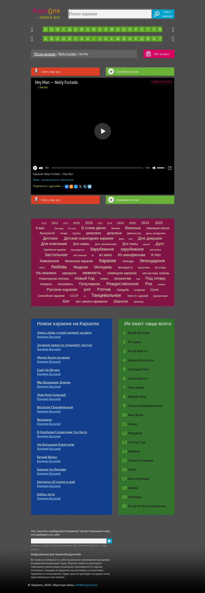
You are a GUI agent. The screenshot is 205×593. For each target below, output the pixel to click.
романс (161, 284)
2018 (109, 223)
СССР (74, 295)
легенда (128, 261)
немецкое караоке (122, 273)
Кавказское (49, 261)
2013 (65, 223)
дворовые (114, 233)
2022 (132, 223)
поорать (46, 284)
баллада (59, 228)
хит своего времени (92, 301)
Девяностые (134, 233)
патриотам (122, 278)
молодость (125, 267)
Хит (65, 301)
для (131, 239)
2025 (159, 223)
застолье (155, 249)
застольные (80, 255)
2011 (55, 223)
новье (104, 278)
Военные (133, 228)
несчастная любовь (155, 273)
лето (42, 267)
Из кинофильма (131, 255)
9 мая (40, 228)
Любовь (59, 266)
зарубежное (132, 249)
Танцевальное (106, 295)
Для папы (130, 244)
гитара (63, 233)
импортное (67, 179)
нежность (92, 272)
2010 (44, 223)
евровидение (77, 250)
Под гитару (155, 278)
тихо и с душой (137, 295)
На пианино (46, 273)
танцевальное (50, 179)
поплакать (65, 284)
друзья (146, 244)
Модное (81, 267)
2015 (76, 223)
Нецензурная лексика (54, 278)
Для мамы (81, 244)
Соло (154, 290)
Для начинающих (106, 244)
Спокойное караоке (51, 295)
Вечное (115, 228)
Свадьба (123, 289)
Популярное (89, 284)
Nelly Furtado (67, 53)
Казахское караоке (79, 261)
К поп (156, 255)
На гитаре (160, 267)
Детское (50, 238)
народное (69, 273)
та (84, 296)
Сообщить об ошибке (161, 81)
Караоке (107, 260)
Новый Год (85, 278)
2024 (145, 223)
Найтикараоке (167, 14)
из (93, 255)
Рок (148, 283)
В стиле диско (93, 228)
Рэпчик (104, 289)
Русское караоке (62, 289)
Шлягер (138, 301)
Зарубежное (102, 249)
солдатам (139, 290)
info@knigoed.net (86, 585)
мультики (144, 267)
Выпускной (47, 233)
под (138, 279)
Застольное (56, 254)
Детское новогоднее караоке (89, 238)
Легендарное (152, 260)
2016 (89, 223)
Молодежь (103, 267)
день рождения (155, 233)
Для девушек (150, 238)
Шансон (121, 301)
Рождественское (122, 283)
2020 (120, 223)
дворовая (93, 233)
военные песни (158, 228)
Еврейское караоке (55, 249)
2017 (100, 223)
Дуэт (160, 243)
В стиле (72, 228)
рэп (87, 289)
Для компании (54, 243)
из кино (105, 255)
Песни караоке (45, 54)
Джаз (121, 239)
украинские (160, 295)
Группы (76, 233)
